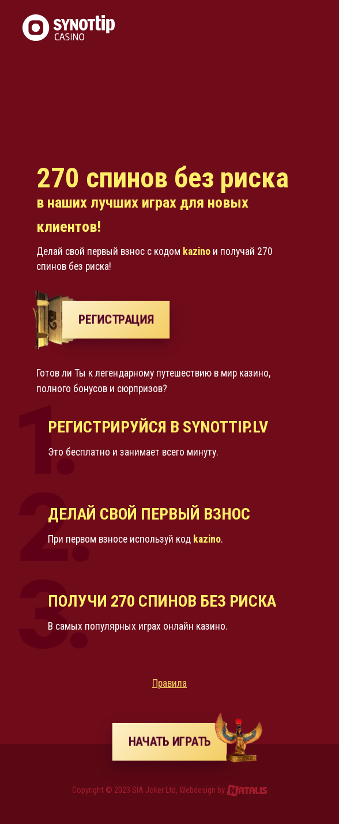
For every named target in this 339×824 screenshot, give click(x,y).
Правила (169, 683)
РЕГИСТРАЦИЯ (115, 320)
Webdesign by (223, 790)
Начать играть (177, 742)
